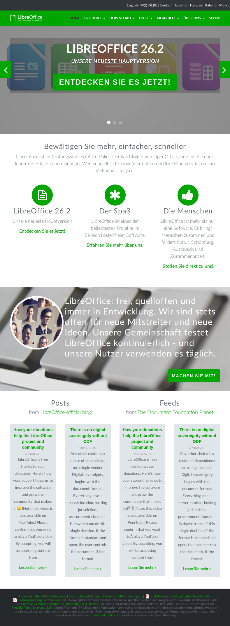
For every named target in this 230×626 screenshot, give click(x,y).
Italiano (211, 5)
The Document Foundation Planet (175, 412)
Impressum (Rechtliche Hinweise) (42, 596)
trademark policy (103, 615)
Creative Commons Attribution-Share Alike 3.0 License (59, 604)
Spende (215, 18)
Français (196, 5)
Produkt (94, 18)
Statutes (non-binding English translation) (180, 596)
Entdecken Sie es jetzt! (115, 82)
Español (181, 5)
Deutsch (166, 5)
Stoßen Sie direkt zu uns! (188, 266)
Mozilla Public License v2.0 (31, 607)
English (132, 5)
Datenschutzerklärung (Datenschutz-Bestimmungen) (105, 596)
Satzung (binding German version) (42, 600)
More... (224, 5)
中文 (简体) (149, 5)
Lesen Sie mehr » (33, 568)
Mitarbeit (168, 18)
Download (122, 18)
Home (74, 18)
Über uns (194, 18)
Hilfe (146, 18)
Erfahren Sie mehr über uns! (115, 245)
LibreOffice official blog (66, 412)
